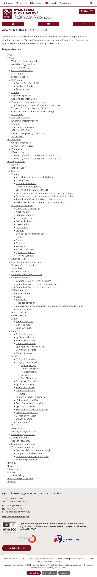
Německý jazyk (24, 218)
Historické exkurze (25, 340)
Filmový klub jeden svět (23, 431)
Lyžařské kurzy (23, 325)
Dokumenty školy (20, 67)
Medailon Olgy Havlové (23, 64)
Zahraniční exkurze (26, 350)
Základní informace (26, 183)
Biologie (20, 243)
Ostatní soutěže (24, 419)
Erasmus (11, 481)
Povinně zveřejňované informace (28, 102)
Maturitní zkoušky (20, 271)
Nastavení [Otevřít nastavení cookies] (64, 573)
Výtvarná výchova (25, 252)
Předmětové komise (22, 205)
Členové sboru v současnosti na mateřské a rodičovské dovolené (49, 306)
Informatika (22, 227)
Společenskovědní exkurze (30, 347)
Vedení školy (18, 475)
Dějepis (20, 230)
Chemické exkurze (26, 343)
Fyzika (19, 237)
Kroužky (15, 425)
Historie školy (18, 74)
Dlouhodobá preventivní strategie (33, 450)
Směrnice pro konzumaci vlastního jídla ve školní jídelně (45, 193)
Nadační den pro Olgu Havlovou (28, 133)
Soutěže (15, 356)
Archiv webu (17, 136)
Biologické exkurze (26, 334)
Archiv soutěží (23, 422)
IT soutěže (21, 394)
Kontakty (11, 472)
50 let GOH (17, 114)
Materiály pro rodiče (26, 459)
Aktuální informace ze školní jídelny (34, 177)
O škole (10, 58)
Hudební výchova (25, 249)
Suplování (16, 171)
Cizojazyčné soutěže (26, 362)
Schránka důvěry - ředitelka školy (33, 281)
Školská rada (22, 89)
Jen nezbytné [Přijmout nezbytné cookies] (50, 573)
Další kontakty (23, 309)
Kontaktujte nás (17, 548)
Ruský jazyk (27, 375)
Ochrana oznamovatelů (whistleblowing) (32, 111)
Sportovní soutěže (25, 406)
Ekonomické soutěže (27, 381)
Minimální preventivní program (32, 456)
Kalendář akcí (18, 259)
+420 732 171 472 (14, 509)
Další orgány (17, 80)
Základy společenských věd (30, 234)
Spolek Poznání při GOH (28, 83)
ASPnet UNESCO (20, 130)
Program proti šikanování (29, 453)
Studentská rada (24, 86)
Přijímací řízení (19, 149)
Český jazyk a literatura (28, 208)
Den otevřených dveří (22, 265)
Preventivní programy (22, 447)
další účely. (57, 561)
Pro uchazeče (14, 139)
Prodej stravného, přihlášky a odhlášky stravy (39, 199)
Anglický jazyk (23, 212)
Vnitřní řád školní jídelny (28, 186)
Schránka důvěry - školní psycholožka (35, 287)
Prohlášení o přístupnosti (20, 478)
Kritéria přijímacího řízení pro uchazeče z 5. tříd (35, 155)
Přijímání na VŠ (19, 290)
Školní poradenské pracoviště (26, 274)
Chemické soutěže (25, 390)
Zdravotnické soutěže (27, 412)
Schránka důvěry (20, 277)
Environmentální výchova (24, 121)
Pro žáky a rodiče (16, 161)
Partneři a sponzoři (21, 95)
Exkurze (15, 331)
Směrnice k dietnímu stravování (32, 190)
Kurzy (14, 318)
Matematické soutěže (27, 400)
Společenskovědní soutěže (30, 403)
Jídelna (15, 174)
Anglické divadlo (20, 437)
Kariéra (15, 92)
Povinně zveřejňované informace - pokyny (38, 105)
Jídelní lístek (22, 180)
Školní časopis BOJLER (23, 434)
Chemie (20, 240)
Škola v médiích (19, 77)
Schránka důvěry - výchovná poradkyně (36, 284)
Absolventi (21, 299)
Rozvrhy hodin (18, 168)
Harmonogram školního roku (26, 262)
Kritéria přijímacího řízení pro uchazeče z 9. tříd (36, 158)
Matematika (22, 224)
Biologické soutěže (26, 359)
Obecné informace (21, 143)
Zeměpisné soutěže (26, 416)
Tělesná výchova (24, 256)
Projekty (15, 124)
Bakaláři (15, 165)
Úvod (9, 55)
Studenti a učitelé (20, 293)
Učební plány (18, 268)
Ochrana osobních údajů (24, 99)
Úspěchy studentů (20, 441)
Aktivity (10, 466)
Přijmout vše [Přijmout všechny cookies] (33, 573)
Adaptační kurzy (24, 321)
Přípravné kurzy (19, 152)
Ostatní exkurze (24, 353)
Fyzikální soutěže (25, 384)
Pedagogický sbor (25, 303)
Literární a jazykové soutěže (30, 397)
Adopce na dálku (20, 312)
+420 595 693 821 (14, 506)
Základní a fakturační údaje (25, 61)
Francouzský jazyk (25, 215)
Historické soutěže (25, 387)
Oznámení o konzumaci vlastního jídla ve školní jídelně (45, 196)
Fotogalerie (13, 469)
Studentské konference (23, 444)
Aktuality (11, 463)
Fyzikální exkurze (25, 337)
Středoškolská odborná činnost (32, 409)
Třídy (18, 296)
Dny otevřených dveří (22, 146)
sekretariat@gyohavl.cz (18, 512)
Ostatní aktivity (19, 315)
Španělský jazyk (24, 221)
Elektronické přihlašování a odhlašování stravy (40, 202)
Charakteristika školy (22, 70)
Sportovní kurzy (24, 328)
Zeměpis (20, 246)
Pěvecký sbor (18, 428)
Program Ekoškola (20, 117)
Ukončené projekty (26, 127)
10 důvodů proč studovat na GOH (28, 108)
